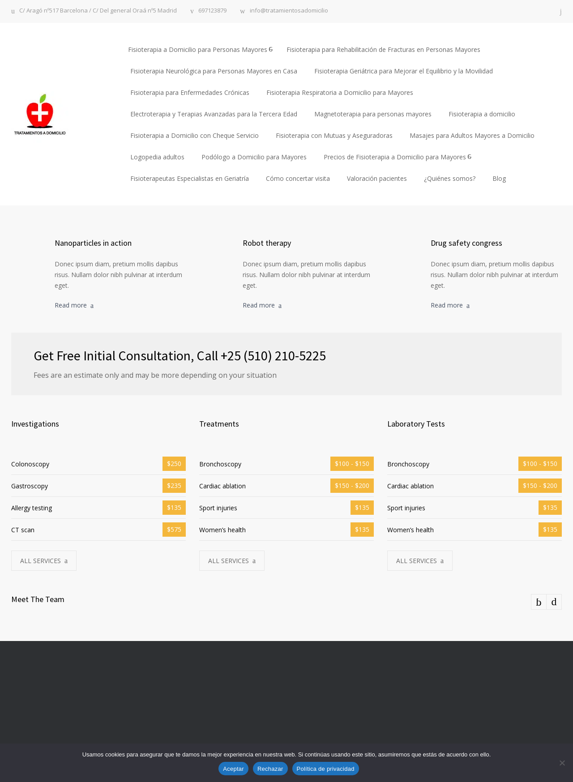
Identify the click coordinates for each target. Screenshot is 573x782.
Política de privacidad (326, 768)
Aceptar (233, 768)
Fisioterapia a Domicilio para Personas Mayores (197, 49)
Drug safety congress (466, 243)
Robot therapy (267, 243)
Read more (71, 305)
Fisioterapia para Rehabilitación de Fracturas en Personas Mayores (383, 49)
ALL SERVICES (40, 560)
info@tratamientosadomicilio (289, 11)
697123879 (212, 11)
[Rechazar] (561, 762)
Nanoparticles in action (93, 243)
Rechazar (270, 768)
